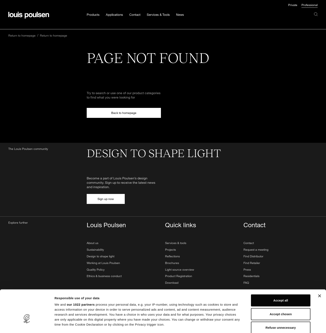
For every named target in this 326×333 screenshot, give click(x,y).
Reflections (172, 256)
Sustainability (95, 249)
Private (292, 5)
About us (92, 243)
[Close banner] (319, 268)
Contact (248, 243)
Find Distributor (253, 256)
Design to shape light (100, 256)
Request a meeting (255, 249)
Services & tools (175, 243)
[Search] (316, 18)
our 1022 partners (81, 277)
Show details (218, 325)
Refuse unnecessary (280, 300)
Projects (170, 249)
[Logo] (28, 15)
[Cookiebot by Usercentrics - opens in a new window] (27, 325)
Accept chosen (281, 286)
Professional (309, 5)
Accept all (280, 273)
